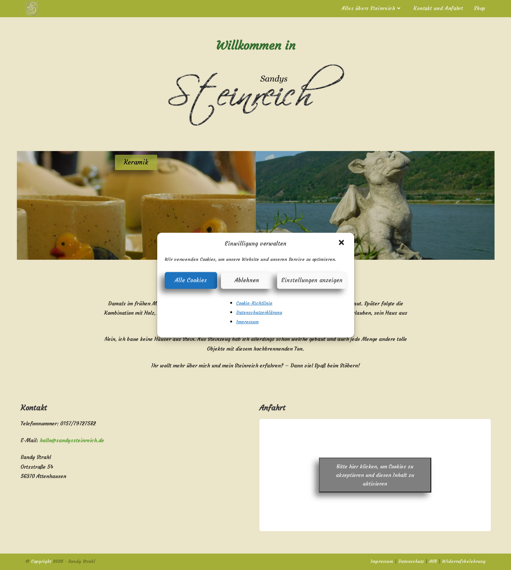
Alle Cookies (191, 280)
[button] (342, 243)
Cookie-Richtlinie (254, 302)
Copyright (41, 561)
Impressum (247, 321)
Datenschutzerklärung (259, 312)
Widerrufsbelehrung (464, 561)
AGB (433, 561)
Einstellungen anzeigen (312, 280)
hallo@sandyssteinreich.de (72, 440)
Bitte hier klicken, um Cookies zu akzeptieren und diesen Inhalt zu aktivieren (375, 475)
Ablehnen (247, 280)
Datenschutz (411, 561)
